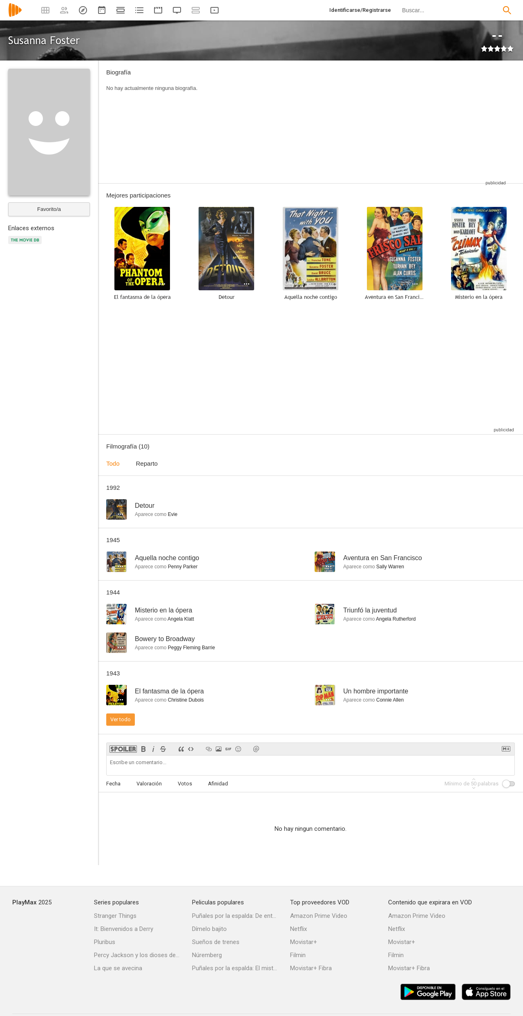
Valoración (149, 784)
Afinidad (218, 784)
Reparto (147, 463)
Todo (113, 463)
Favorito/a (49, 209)
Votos (185, 784)
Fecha (113, 784)
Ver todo (120, 719)
